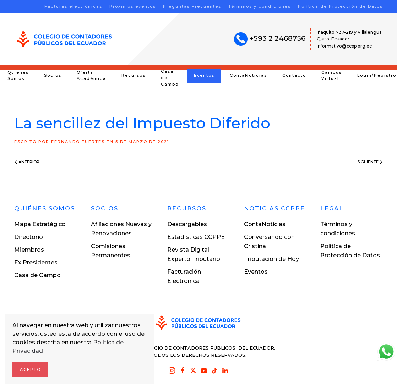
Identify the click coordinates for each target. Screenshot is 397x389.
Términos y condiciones (259, 6)
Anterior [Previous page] (27, 161)
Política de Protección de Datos (340, 6)
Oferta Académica (91, 75)
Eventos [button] (204, 75)
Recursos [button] (133, 75)
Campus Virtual (331, 75)
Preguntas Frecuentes (192, 6)
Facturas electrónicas (73, 6)
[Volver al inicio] (64, 39)
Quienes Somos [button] (18, 75)
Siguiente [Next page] (369, 161)
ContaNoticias (248, 75)
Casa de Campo (170, 78)
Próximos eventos (132, 6)
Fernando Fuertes (78, 141)
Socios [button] (52, 75)
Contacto (294, 75)
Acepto (30, 369)
